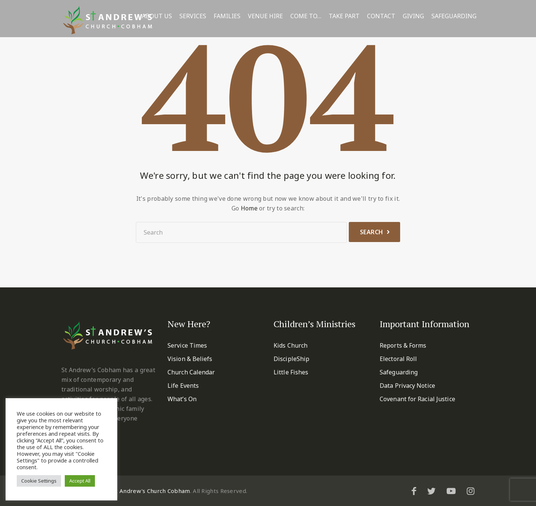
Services (192, 16)
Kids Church (290, 345)
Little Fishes (291, 372)
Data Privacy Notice (407, 385)
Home (249, 208)
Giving (413, 16)
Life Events (183, 385)
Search (371, 232)
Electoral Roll (398, 359)
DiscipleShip (291, 359)
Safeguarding (453, 16)
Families (227, 16)
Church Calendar (191, 372)
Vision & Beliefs (190, 359)
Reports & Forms (403, 345)
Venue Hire (265, 16)
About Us (157, 16)
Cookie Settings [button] (39, 480)
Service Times (187, 345)
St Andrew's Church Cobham (151, 490)
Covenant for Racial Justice (417, 399)
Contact (381, 16)
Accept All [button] (79, 480)
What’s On (182, 399)
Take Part (344, 16)
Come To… (305, 16)
